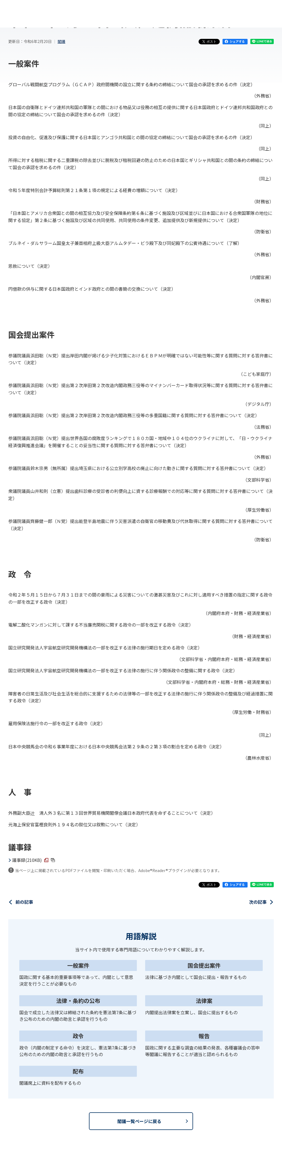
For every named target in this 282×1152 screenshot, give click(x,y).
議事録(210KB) (33, 860)
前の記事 (24, 902)
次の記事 (258, 902)
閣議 (61, 41)
